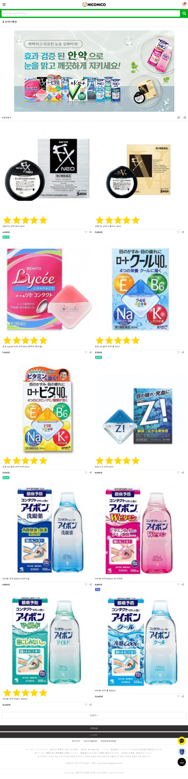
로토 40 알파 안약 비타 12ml (15, 466)
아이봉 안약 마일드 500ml (14, 699)
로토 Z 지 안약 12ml (104, 466)
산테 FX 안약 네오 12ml (13, 226)
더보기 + (94, 715)
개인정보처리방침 (108, 741)
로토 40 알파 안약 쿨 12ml (107, 346)
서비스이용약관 (90, 741)
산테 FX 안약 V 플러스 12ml (108, 226)
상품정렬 (6, 117)
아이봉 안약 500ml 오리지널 (15, 578)
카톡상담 (94, 728)
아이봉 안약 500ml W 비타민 (109, 578)
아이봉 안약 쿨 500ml (105, 690)
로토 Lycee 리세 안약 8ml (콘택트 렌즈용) (22, 346)
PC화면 (94, 735)
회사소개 (76, 741)
